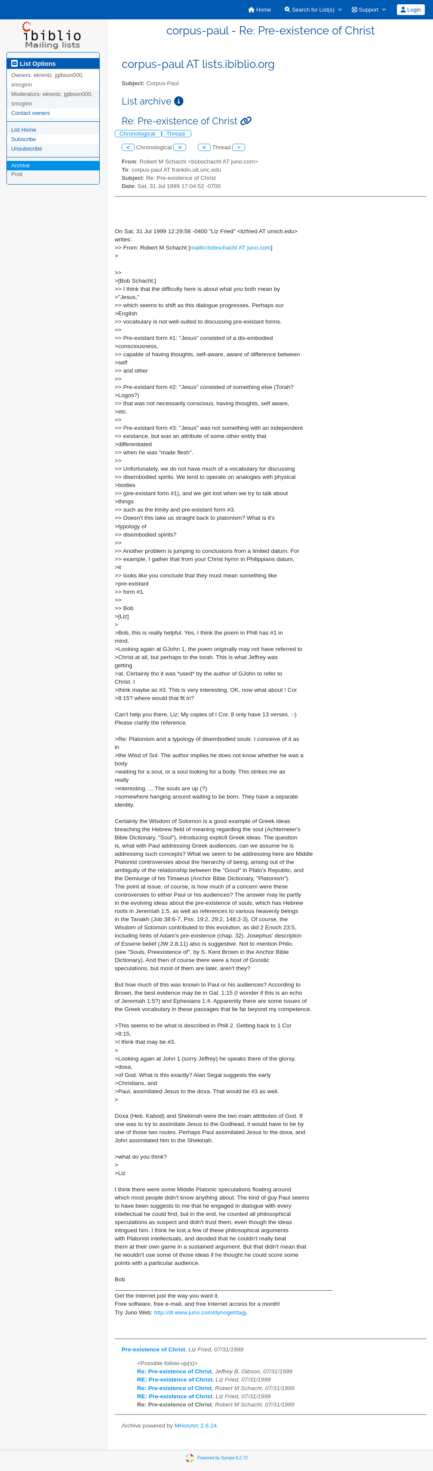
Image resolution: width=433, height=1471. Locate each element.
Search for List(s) (310, 9)
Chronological (138, 133)
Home (259, 9)
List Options (33, 63)
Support (365, 9)
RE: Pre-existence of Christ (174, 1379)
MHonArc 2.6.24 (196, 1425)
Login (411, 9)
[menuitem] (259, 9)
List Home (24, 129)
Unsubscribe (26, 148)
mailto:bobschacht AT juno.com (230, 247)
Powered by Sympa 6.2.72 (222, 1458)
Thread (176, 133)
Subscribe (23, 139)
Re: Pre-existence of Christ (174, 1371)
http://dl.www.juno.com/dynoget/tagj (200, 1312)
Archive (20, 165)
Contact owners (30, 113)
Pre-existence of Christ (153, 1349)
